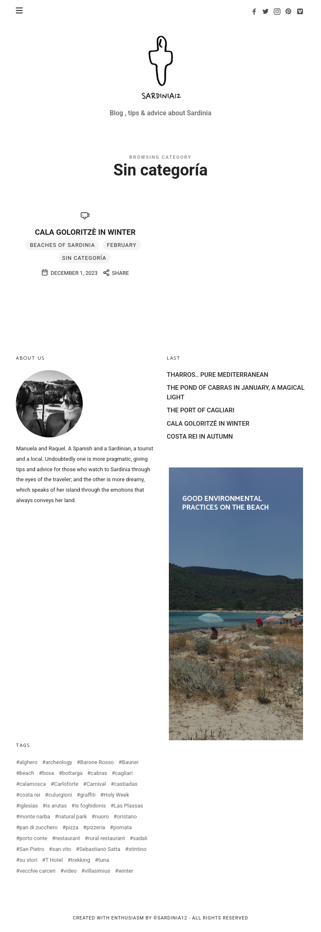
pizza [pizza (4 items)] (72, 827)
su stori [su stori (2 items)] (28, 860)
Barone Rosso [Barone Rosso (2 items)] (97, 762)
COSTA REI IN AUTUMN (200, 436)
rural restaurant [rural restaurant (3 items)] (106, 838)
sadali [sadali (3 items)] (140, 838)
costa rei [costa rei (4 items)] (29, 794)
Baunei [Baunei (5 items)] (130, 762)
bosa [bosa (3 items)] (48, 773)
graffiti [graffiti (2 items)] (88, 794)
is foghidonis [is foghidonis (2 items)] (90, 805)
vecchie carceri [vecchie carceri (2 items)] (37, 871)
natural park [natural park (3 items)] (72, 816)
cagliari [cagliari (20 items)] (123, 773)
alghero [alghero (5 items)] (28, 762)
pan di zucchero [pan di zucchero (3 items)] (38, 827)
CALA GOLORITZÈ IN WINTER (85, 232)
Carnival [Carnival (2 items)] (96, 784)
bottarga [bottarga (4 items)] (72, 773)
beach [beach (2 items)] (26, 773)
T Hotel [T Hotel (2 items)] (54, 860)
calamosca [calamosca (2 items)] (32, 784)
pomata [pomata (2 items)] (122, 827)
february (122, 245)
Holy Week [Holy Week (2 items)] (116, 794)
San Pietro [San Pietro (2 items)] (31, 849)
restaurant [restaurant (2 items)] (67, 838)
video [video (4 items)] (70, 871)
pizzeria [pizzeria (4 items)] (96, 827)
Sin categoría (84, 258)
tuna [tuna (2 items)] (103, 860)
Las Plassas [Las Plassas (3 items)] (128, 805)
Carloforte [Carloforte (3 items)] (66, 784)
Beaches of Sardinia (62, 245)
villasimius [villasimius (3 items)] (97, 871)
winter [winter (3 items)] (125, 871)
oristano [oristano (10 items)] (127, 816)
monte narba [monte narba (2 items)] (34, 816)
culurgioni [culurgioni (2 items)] (60, 794)
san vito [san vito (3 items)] (61, 849)
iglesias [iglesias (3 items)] (28, 805)
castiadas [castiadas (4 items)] (126, 784)
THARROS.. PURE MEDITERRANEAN (217, 374)
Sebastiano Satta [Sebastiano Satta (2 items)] (99, 849)
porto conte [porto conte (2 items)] (33, 838)
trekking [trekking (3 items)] (80, 860)
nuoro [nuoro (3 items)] (102, 816)
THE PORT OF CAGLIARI (200, 410)
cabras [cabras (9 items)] (99, 773)
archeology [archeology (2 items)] (59, 762)
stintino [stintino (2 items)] (137, 849)
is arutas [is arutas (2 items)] (56, 805)
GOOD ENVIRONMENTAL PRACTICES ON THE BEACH (236, 604)
